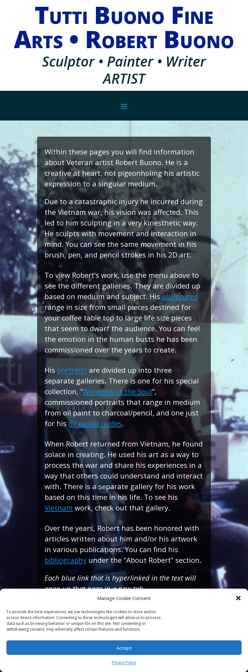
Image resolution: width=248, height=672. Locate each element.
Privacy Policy (124, 662)
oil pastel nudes (95, 423)
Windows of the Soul (117, 391)
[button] (238, 598)
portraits (72, 370)
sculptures (179, 296)
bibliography (66, 560)
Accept (124, 648)
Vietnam (59, 507)
